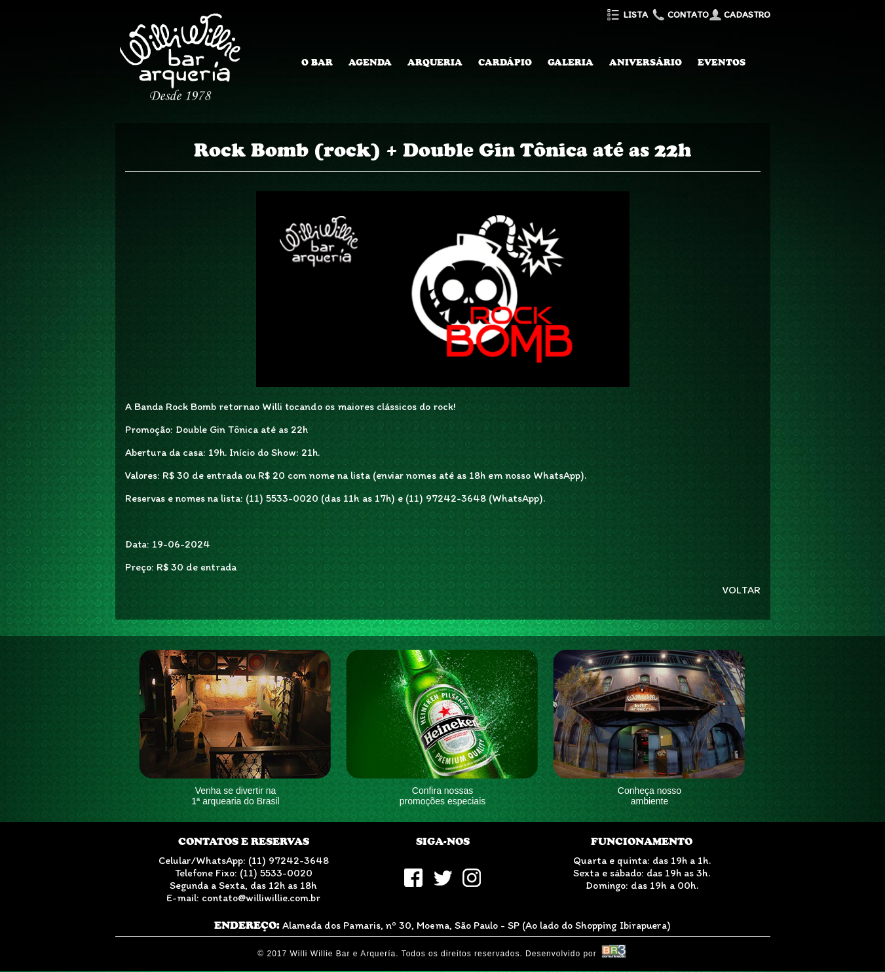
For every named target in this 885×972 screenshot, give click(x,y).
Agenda (370, 62)
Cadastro (739, 14)
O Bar (317, 62)
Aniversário (645, 62)
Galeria (570, 62)
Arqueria (434, 62)
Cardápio (505, 62)
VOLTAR (742, 590)
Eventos (721, 62)
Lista (626, 14)
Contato (679, 14)
